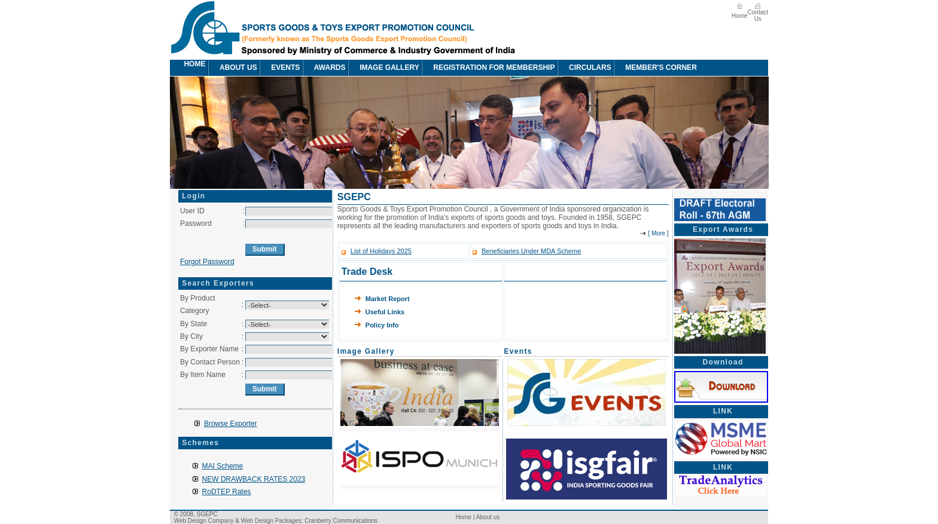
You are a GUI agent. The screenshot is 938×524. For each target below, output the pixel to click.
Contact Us (758, 15)
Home (740, 16)
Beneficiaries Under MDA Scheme (531, 251)
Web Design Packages (271, 520)
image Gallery (383, 68)
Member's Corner (655, 68)
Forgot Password (207, 262)
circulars (584, 68)
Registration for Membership (488, 68)
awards (324, 68)
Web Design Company (204, 520)
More (658, 233)
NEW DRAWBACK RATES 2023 (254, 479)
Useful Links (385, 311)
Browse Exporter (230, 423)
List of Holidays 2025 (381, 251)
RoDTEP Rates (226, 492)
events (279, 68)
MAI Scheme (222, 466)
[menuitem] (176, 68)
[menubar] (440, 68)
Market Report (388, 298)
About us (232, 68)
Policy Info (382, 325)
